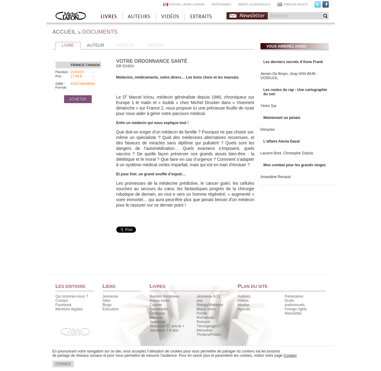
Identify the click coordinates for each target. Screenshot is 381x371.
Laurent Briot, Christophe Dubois (286, 153)
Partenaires (294, 296)
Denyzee (267, 129)
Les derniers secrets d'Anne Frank (293, 62)
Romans (203, 322)
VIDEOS (155, 45)
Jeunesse (110, 296)
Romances (205, 317)
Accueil (71, 16)
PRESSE (125, 45)
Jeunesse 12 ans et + (167, 326)
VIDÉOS (170, 16)
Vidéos (243, 300)
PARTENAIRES (221, 4)
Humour (156, 317)
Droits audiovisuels (295, 302)
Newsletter (252, 15)
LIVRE (68, 45)
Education (111, 309)
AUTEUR (95, 45)
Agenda (244, 309)
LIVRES (108, 16)
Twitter (318, 5)
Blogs (107, 305)
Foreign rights (296, 309)
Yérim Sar (268, 106)
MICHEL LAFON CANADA (187, 4)
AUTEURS (139, 16)
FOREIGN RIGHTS (295, 4)
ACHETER (78, 99)
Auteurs (244, 296)
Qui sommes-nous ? (72, 296)
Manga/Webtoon (210, 305)
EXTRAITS (201, 16)
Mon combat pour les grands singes (295, 165)
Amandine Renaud (275, 177)
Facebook (325, 5)
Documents (159, 309)
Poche (202, 313)
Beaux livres (159, 300)
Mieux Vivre (206, 309)
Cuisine (156, 305)
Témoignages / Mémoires (209, 328)
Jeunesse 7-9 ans (164, 330)
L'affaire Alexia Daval (282, 141)
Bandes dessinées (164, 296)
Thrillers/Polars (209, 334)
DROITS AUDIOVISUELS (254, 4)
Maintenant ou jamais (282, 118)
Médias (244, 305)
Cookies (290, 355)
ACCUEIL (64, 32)
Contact (62, 300)
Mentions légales (69, 309)
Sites (107, 300)
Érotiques (157, 313)
